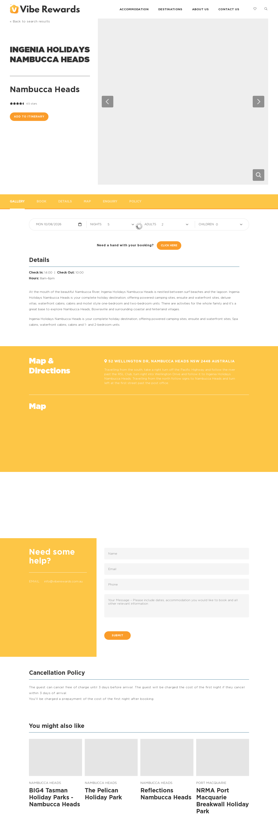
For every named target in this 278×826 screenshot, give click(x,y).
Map (87, 201)
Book (41, 201)
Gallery (17, 201)
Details (65, 201)
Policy (135, 201)
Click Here (169, 245)
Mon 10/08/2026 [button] (48, 224)
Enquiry (110, 201)
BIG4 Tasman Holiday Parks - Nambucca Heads (54, 797)
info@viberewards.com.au (63, 581)
